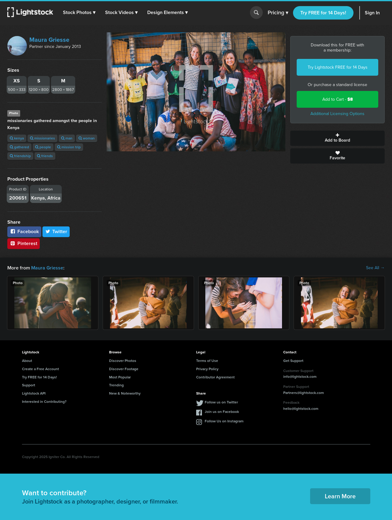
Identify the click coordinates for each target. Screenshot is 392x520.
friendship (20, 156)
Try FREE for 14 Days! (323, 12)
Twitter (56, 231)
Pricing (278, 13)
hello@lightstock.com (300, 408)
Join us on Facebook (222, 411)
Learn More (340, 496)
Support (28, 385)
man (66, 138)
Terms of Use (207, 360)
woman (87, 138)
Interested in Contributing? (44, 401)
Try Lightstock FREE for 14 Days (338, 67)
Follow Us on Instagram (224, 421)
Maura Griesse (49, 39)
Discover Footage (123, 369)
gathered (19, 147)
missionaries (42, 138)
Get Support (293, 360)
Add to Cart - (337, 99)
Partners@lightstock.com (303, 392)
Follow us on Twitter (221, 402)
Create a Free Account (40, 369)
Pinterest (23, 243)
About (27, 360)
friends (45, 156)
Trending (116, 385)
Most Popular (120, 377)
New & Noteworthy (125, 393)
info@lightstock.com (300, 376)
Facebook (24, 231)
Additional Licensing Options (337, 113)
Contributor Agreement (215, 377)
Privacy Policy (207, 369)
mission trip (69, 147)
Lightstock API (34, 393)
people (43, 147)
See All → (375, 268)
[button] (79, 12)
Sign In (372, 12)
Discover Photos (122, 360)
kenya (17, 138)
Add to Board (337, 138)
